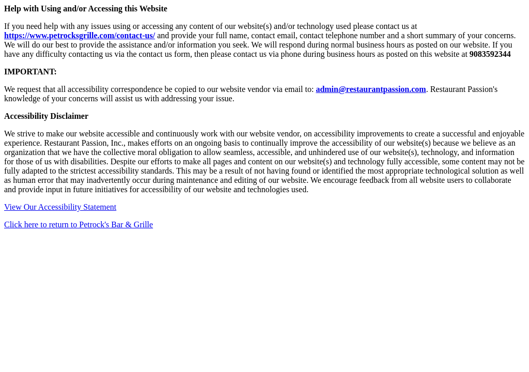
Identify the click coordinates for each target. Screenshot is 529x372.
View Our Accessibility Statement (60, 207)
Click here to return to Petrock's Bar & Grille (78, 224)
